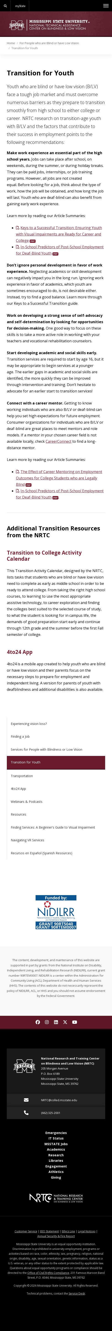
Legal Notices (86, 1231)
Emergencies (56, 1133)
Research (56, 1155)
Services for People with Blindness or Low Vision (46, 749)
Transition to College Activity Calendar (44, 555)
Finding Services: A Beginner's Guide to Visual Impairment (53, 827)
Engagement (56, 1166)
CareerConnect (58, 441)
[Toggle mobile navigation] (106, 5)
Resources (18, 814)
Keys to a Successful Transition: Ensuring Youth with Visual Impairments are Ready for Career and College (59, 234)
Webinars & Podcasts (26, 801)
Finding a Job (20, 736)
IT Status (56, 1138)
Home (11, 43)
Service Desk (77, 1293)
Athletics (56, 1172)
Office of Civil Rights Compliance (48, 1273)
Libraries (56, 1160)
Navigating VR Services (27, 840)
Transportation (22, 776)
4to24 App (19, 651)
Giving (56, 1177)
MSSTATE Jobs (56, 1144)
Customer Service (26, 1231)
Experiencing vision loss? (29, 724)
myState (20, 6)
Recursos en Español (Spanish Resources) (41, 853)
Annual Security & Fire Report (56, 1236)
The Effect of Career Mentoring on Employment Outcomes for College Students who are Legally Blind (59, 478)
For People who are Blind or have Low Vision (49, 43)
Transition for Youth (25, 762)
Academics (56, 1149)
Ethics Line (68, 1231)
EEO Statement (49, 1231)
